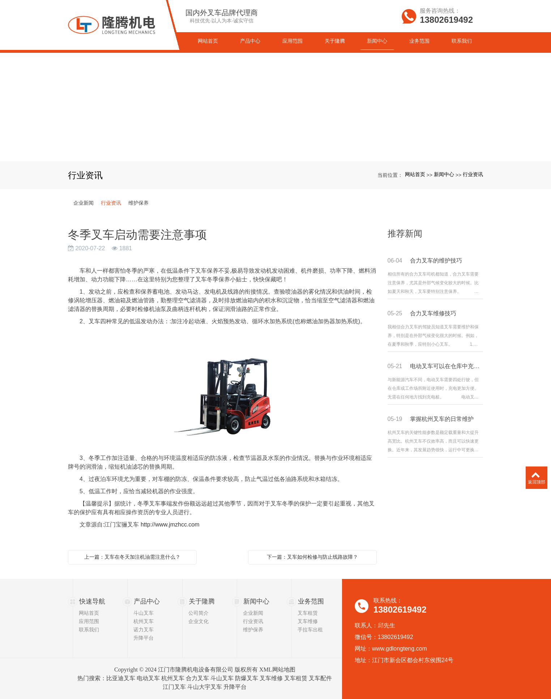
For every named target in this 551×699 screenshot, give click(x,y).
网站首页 (415, 174)
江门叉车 (174, 687)
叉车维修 (308, 621)
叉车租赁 (308, 613)
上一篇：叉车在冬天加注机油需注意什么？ (132, 557)
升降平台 (143, 638)
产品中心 (147, 601)
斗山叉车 (143, 613)
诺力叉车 (143, 629)
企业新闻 (83, 203)
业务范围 (311, 601)
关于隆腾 (202, 601)
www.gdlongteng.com (399, 648)
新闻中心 (444, 174)
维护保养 (138, 203)
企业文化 (198, 621)
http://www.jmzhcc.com (170, 524)
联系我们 (89, 629)
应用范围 (89, 621)
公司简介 (198, 613)
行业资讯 (473, 174)
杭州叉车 (143, 621)
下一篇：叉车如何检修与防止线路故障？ (312, 557)
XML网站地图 (277, 669)
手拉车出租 (310, 629)
